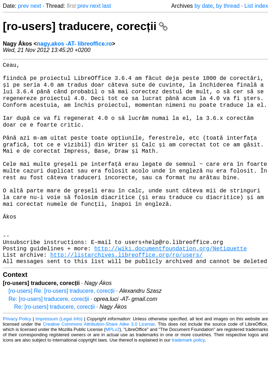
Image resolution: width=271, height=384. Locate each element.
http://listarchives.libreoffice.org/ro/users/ (126, 292)
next (35, 6)
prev (23, 6)
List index (256, 6)
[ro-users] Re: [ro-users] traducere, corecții (61, 329)
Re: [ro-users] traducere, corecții (48, 337)
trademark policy (188, 378)
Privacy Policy (17, 357)
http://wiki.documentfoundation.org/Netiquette (170, 284)
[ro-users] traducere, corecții (85, 26)
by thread (228, 6)
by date (203, 6)
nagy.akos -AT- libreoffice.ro (74, 44)
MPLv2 (113, 368)
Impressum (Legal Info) (59, 357)
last (106, 6)
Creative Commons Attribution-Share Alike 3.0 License (99, 362)
